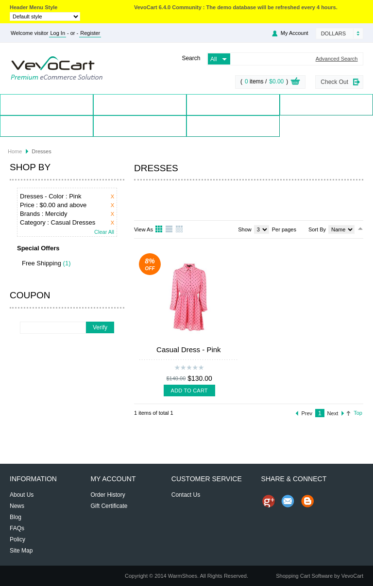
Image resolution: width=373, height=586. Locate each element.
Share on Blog (307, 501)
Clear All (104, 232)
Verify (100, 327)
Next (333, 413)
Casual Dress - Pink (188, 349)
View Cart (295, 82)
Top (358, 413)
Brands (233, 104)
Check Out (334, 82)
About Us (22, 494)
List (169, 229)
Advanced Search (337, 59)
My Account (294, 33)
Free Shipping (41, 263)
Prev (307, 413)
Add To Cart (189, 390)
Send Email (288, 501)
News (17, 506)
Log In (57, 33)
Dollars (333, 33)
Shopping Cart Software (304, 576)
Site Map (21, 550)
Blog (233, 126)
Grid (159, 229)
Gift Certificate (108, 506)
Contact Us (139, 126)
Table (180, 229)
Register (90, 33)
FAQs (17, 528)
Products (140, 104)
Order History (107, 494)
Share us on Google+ (268, 501)
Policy (17, 539)
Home (46, 104)
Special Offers (327, 104)
